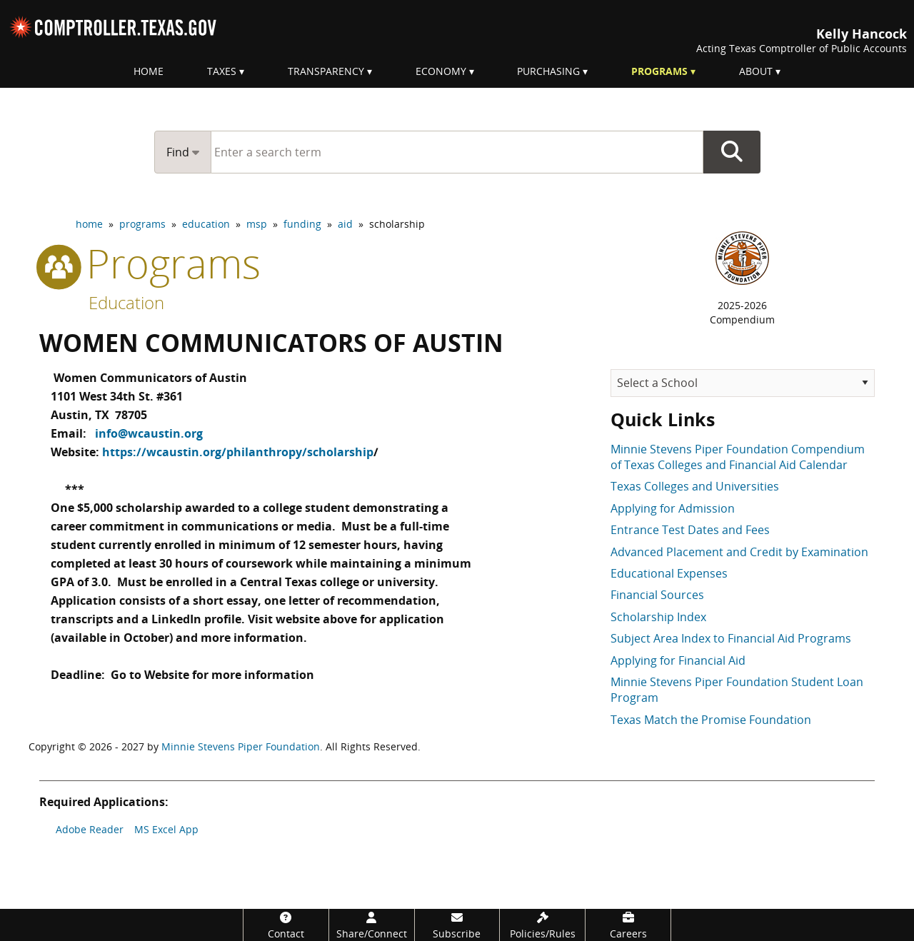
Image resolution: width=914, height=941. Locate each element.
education (206, 224)
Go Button (732, 152)
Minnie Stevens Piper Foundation (240, 746)
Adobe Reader (90, 829)
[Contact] (285, 925)
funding (302, 224)
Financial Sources (657, 595)
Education (126, 302)
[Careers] (628, 925)
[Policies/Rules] (542, 925)
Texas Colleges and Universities (695, 486)
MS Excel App (166, 829)
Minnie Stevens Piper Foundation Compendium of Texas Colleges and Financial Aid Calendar (738, 457)
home (89, 224)
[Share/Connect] (371, 925)
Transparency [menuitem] (326, 71)
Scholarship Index (658, 617)
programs (142, 224)
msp (256, 224)
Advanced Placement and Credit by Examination (739, 552)
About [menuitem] (756, 71)
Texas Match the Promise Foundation (711, 720)
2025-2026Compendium (742, 312)
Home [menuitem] (149, 71)
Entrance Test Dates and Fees (690, 530)
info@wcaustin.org (149, 429)
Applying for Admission (673, 508)
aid (345, 224)
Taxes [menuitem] (221, 71)
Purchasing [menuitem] (548, 71)
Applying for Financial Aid (678, 660)
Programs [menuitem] (659, 71)
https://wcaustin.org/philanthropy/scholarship (237, 446)
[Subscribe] (457, 925)
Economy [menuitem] (441, 71)
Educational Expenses (669, 573)
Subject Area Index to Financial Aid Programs (731, 638)
